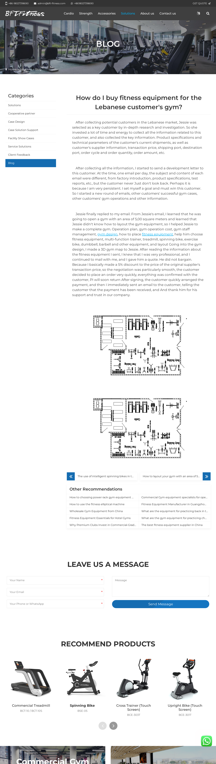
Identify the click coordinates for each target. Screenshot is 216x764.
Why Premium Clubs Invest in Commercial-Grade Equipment (104, 525)
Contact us (167, 13)
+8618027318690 (82, 3)
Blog (11, 163)
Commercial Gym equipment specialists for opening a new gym (176, 497)
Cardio (69, 13)
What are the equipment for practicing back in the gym (176, 511)
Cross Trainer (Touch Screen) (133, 708)
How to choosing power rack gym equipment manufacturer (104, 497)
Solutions (128, 13)
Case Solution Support (23, 130)
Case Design (16, 121)
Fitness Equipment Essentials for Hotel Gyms (100, 518)
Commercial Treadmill (31, 706)
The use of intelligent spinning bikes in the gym (107, 476)
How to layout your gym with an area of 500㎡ (173, 476)
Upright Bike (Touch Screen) (185, 708)
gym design (107, 234)
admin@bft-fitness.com (49, 3)
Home (12, 69)
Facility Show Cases (21, 138)
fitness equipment (157, 234)
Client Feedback (19, 154)
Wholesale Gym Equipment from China (96, 511)
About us (147, 13)
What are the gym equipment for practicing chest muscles (176, 518)
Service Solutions (19, 146)
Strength (85, 13)
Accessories (107, 13)
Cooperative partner (21, 113)
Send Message (160, 604)
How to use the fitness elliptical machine (97, 504)
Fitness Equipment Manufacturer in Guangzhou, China (176, 504)
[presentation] (103, 726)
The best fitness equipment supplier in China (171, 525)
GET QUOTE (202, 3)
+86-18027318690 (17, 3)
